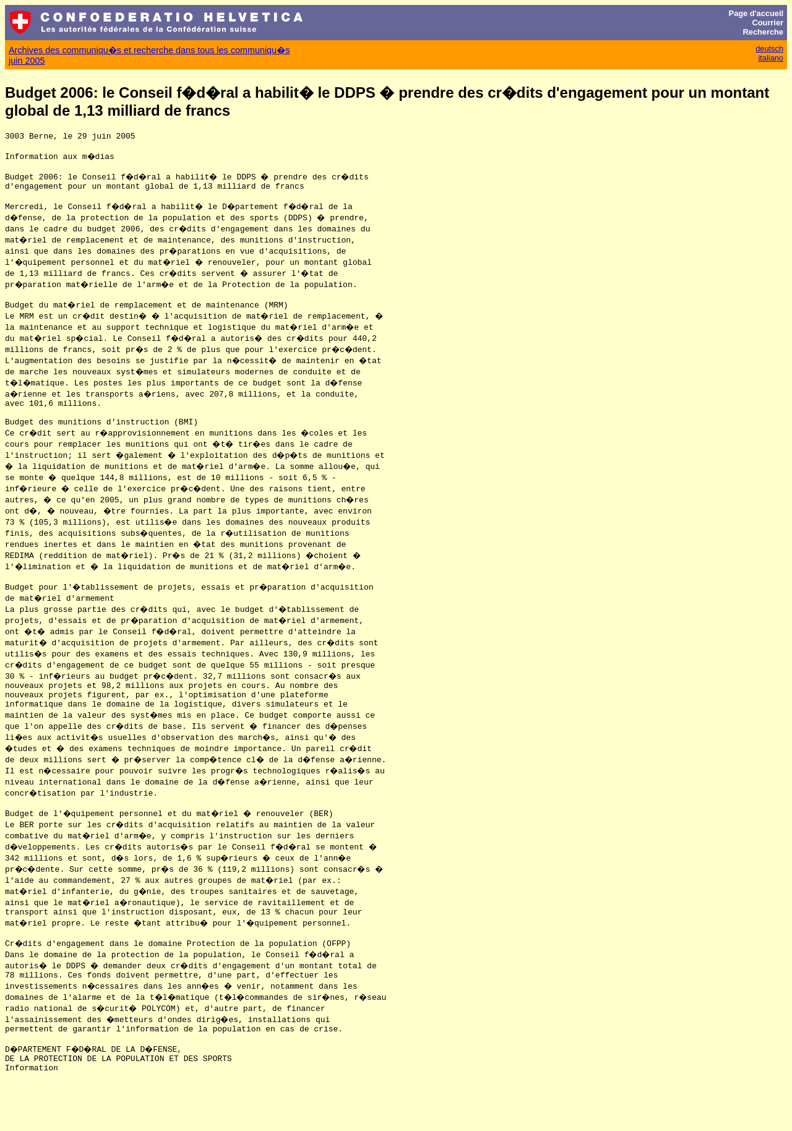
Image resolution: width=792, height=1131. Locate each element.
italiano (770, 57)
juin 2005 (27, 61)
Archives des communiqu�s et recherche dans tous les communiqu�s (149, 50)
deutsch (769, 48)
